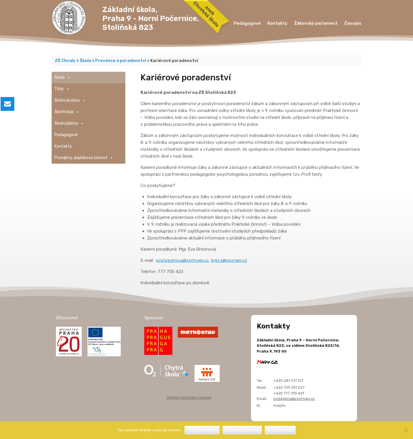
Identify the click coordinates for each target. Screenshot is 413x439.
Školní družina (69, 100)
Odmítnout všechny (242, 430)
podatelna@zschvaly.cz (294, 399)
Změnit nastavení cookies (189, 397)
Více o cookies (280, 430)
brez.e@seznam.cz (229, 260)
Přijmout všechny (202, 430)
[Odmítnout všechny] (406, 430)
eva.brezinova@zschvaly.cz (182, 260)
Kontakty (277, 23)
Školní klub (66, 112)
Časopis (352, 23)
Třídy (62, 89)
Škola (62, 77)
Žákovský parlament (316, 23)
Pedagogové (247, 23)
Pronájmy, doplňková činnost (83, 158)
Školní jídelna (69, 123)
